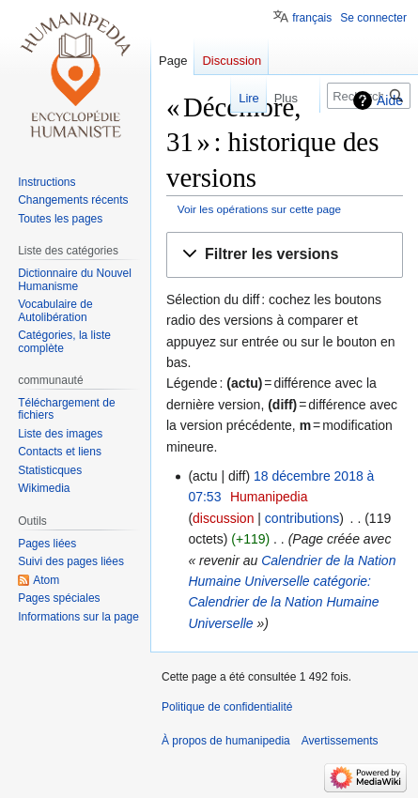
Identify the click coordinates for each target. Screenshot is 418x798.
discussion (223, 518)
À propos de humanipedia (226, 740)
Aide (390, 100)
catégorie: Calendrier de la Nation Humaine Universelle (283, 602)
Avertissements (340, 740)
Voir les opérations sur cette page (259, 209)
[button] (284, 255)
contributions (302, 518)
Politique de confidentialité (227, 707)
